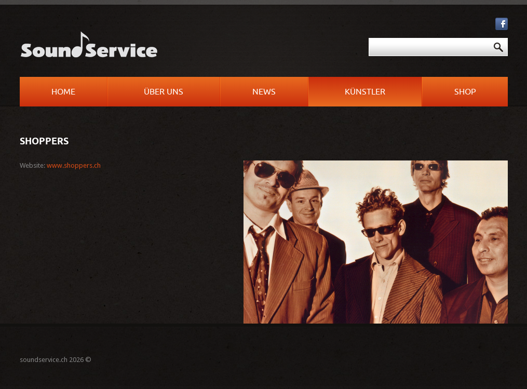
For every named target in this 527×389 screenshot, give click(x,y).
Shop (465, 92)
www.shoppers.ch (74, 165)
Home (63, 92)
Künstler (365, 92)
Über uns (163, 92)
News (264, 92)
